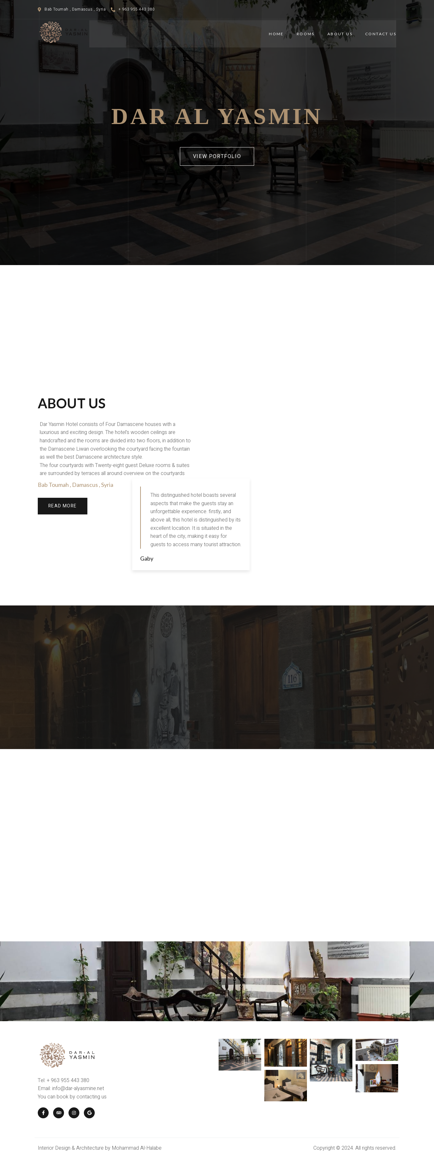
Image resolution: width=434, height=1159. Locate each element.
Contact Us (380, 33)
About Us (339, 33)
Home (276, 33)
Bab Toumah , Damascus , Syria (75, 484)
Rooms (306, 33)
